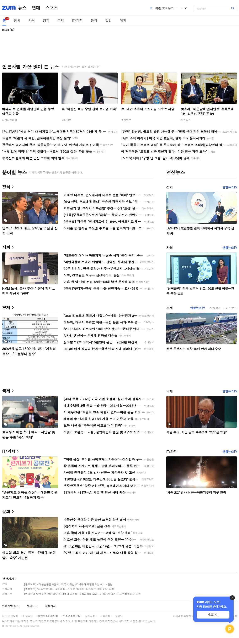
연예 (36, 8)
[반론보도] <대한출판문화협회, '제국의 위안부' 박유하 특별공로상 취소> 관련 (68, 584)
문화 (94, 20)
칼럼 (108, 20)
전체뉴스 (32, 606)
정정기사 (8, 579)
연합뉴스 (186, 120)
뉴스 (22, 8)
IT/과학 (77, 20)
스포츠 (52, 8)
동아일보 (66, 120)
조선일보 (126, 120)
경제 (46, 20)
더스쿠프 (231, 308)
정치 (17, 20)
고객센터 (105, 616)
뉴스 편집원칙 (10, 616)
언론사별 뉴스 (10, 606)
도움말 (119, 616)
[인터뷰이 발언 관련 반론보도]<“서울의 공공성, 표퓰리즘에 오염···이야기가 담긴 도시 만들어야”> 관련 (82, 594)
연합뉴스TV (229, 187)
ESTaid (8, 625)
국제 (60, 20)
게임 (123, 20)
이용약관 (28, 616)
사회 (31, 20)
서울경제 (215, 308)
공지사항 (90, 616)
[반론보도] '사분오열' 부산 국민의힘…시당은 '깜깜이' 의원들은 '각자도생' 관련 (69, 589)
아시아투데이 (9, 120)
